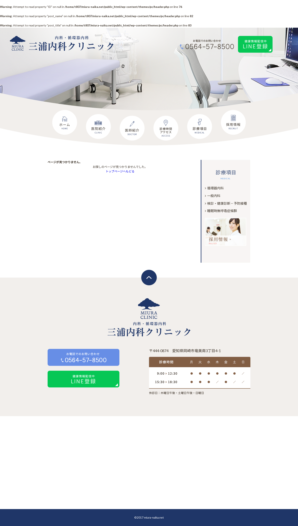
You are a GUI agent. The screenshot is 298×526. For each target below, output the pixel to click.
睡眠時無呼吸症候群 (222, 211)
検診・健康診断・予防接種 (227, 203)
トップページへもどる (120, 171)
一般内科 (213, 196)
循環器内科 (215, 188)
